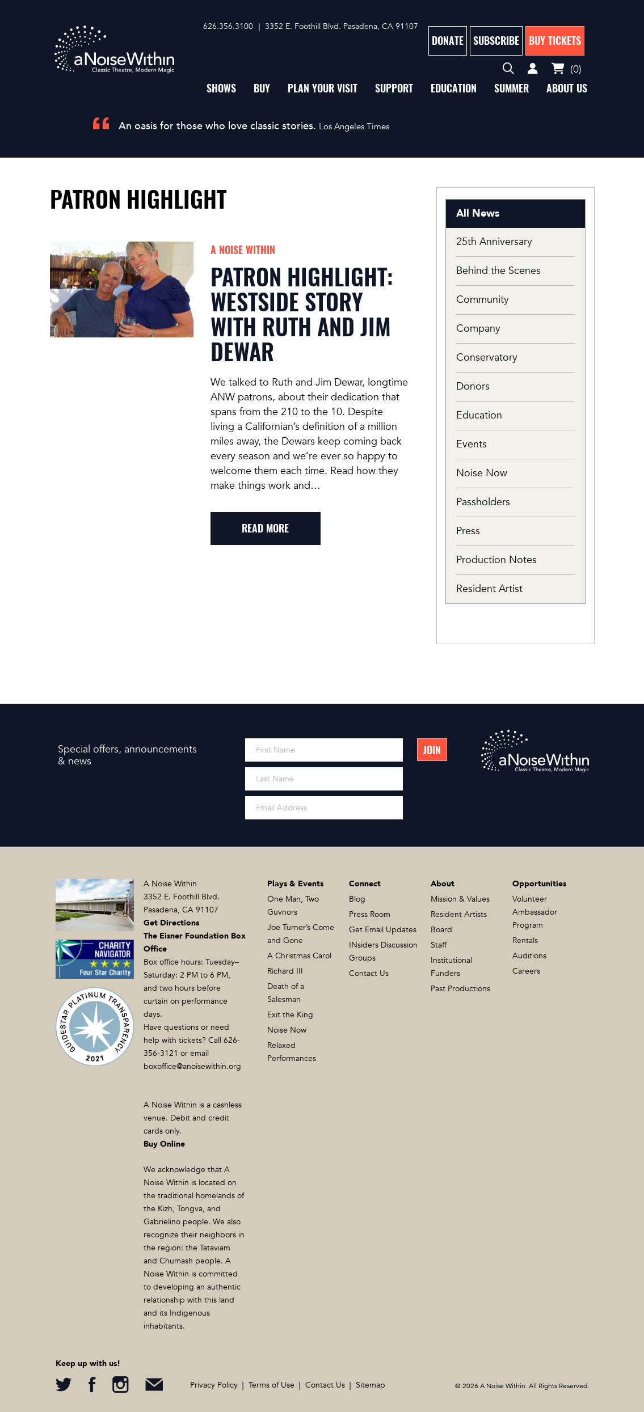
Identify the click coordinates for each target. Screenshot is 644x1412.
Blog (357, 899)
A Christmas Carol (299, 955)
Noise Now (481, 473)
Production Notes (496, 560)
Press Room (369, 914)
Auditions (529, 955)
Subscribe (496, 40)
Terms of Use (271, 1385)
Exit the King (290, 1014)
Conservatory (486, 357)
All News (477, 213)
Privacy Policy (214, 1385)
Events (471, 444)
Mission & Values (460, 899)
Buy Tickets (555, 40)
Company (478, 329)
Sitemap (370, 1385)
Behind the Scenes (498, 271)
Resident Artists (459, 914)
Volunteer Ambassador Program (534, 912)
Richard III (285, 971)
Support (394, 88)
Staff (439, 945)
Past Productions (460, 988)
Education (454, 88)
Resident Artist (489, 589)
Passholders (483, 502)
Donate (448, 40)
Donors (473, 386)
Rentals (525, 940)
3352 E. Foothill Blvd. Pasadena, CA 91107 (341, 26)
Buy (262, 88)
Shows (221, 88)
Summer (511, 88)
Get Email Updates (382, 929)
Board (441, 929)
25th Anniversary (494, 242)
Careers (526, 971)
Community (482, 300)
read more (265, 528)
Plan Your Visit (322, 88)
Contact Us (369, 973)
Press (468, 531)
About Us (566, 88)
